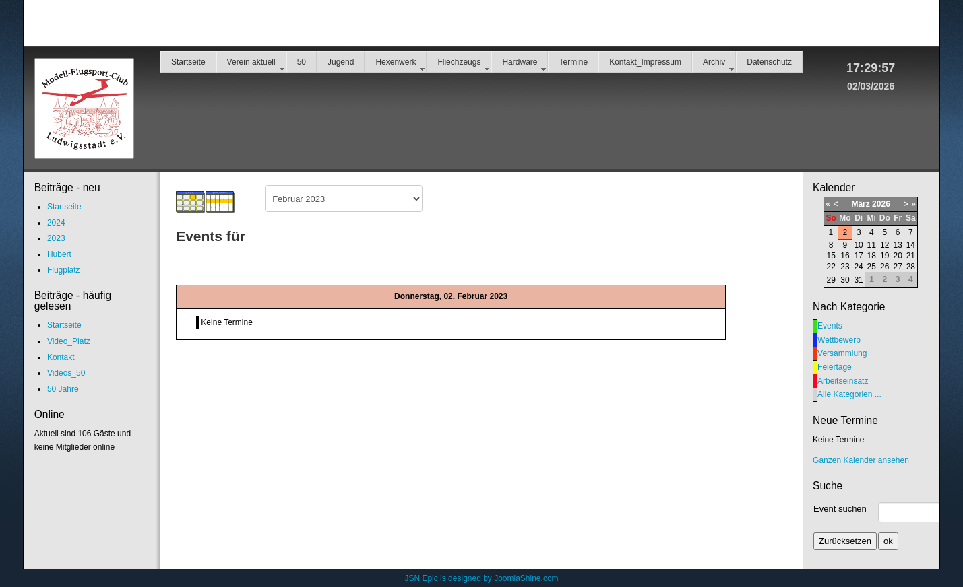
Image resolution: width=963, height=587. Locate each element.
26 (884, 266)
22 (831, 266)
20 (897, 256)
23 (844, 266)
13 (897, 245)
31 (858, 280)
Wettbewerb (839, 340)
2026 (881, 204)
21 (910, 256)
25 (871, 266)
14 (910, 245)
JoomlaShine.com (526, 578)
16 (844, 256)
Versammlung (842, 353)
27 (897, 266)
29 (831, 280)
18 (871, 256)
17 (858, 256)
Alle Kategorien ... (849, 394)
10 (858, 245)
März (860, 204)
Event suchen (840, 509)
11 (871, 245)
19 (884, 256)
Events (829, 326)
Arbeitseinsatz (842, 381)
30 (844, 280)
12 (884, 245)
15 (831, 256)
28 (910, 266)
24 (858, 266)
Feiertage (834, 367)
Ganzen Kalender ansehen (861, 460)
